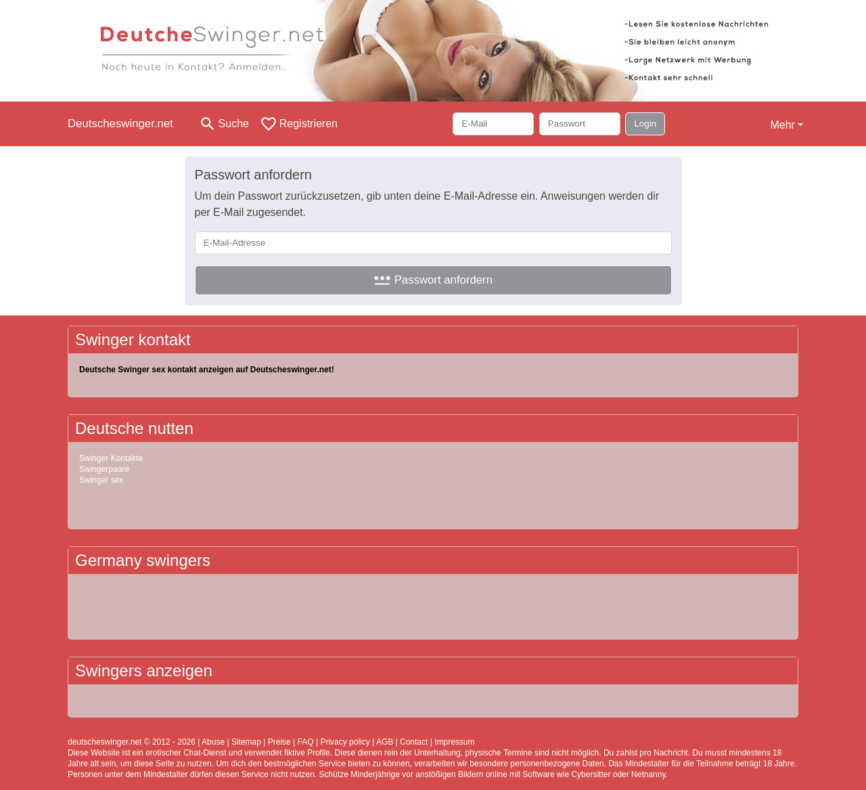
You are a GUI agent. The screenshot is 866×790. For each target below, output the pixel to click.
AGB (384, 742)
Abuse (213, 742)
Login (645, 123)
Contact (414, 742)
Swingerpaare (104, 469)
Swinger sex (101, 480)
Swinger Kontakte (111, 458)
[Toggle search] (223, 124)
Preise (279, 742)
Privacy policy (344, 742)
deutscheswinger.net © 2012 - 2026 (132, 742)
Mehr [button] (782, 125)
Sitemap (246, 742)
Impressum (454, 742)
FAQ (306, 742)
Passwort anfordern (433, 280)
